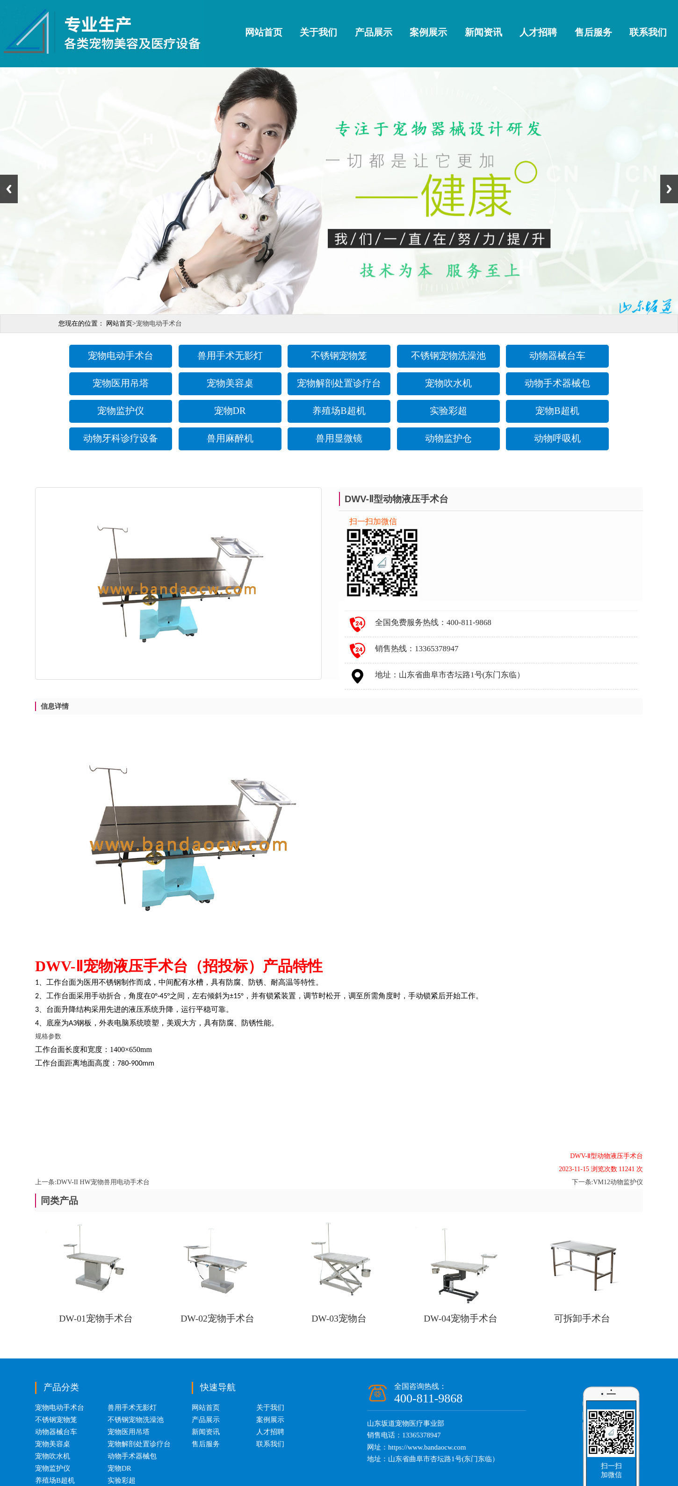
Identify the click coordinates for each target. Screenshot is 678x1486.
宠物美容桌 (230, 383)
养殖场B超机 (338, 410)
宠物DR (230, 410)
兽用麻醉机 (230, 438)
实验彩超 (448, 410)
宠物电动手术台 (120, 355)
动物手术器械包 (557, 383)
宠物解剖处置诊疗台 (339, 383)
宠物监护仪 (120, 410)
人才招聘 (538, 32)
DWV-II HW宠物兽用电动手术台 (103, 1182)
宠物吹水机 (448, 383)
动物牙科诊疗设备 (120, 438)
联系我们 (648, 32)
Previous (9, 189)
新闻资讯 (483, 32)
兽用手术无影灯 (230, 355)
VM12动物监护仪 (618, 1182)
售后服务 (593, 32)
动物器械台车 (557, 355)
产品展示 (373, 32)
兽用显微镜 (339, 438)
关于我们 (318, 32)
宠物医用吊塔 (121, 383)
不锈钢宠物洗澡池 (448, 355)
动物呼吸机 (557, 438)
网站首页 (263, 32)
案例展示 (428, 32)
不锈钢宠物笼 (339, 355)
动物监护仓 (448, 438)
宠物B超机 (557, 410)
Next (669, 189)
